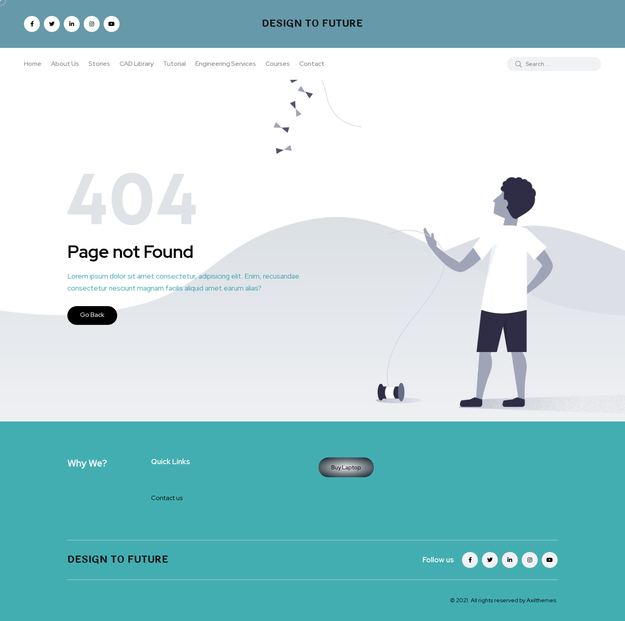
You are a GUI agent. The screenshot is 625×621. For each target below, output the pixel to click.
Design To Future (312, 23)
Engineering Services (225, 63)
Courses (277, 63)
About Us (65, 63)
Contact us (167, 498)
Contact (311, 63)
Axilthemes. (542, 600)
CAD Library (136, 63)
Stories (99, 63)
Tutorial (174, 63)
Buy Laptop (346, 467)
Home (32, 63)
